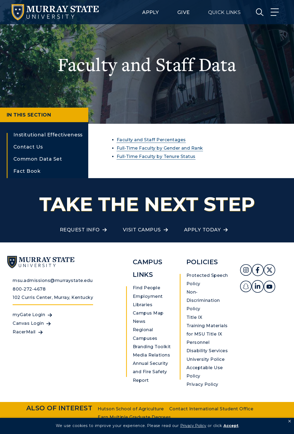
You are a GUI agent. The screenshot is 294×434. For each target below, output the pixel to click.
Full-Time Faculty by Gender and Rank (160, 148)
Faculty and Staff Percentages (151, 139)
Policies (202, 262)
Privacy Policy (202, 384)
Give (183, 12)
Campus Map (148, 313)
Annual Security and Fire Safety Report (150, 372)
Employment (148, 296)
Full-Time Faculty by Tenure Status (156, 156)
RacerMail (24, 331)
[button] (289, 421)
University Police (205, 359)
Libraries (142, 304)
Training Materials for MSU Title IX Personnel (207, 334)
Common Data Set (37, 159)
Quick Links (224, 12)
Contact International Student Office (211, 408)
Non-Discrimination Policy (203, 300)
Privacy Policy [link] (193, 425)
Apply (150, 12)
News (139, 321)
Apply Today (202, 230)
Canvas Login (28, 323)
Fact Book (26, 171)
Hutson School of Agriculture (131, 408)
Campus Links (148, 268)
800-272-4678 (29, 289)
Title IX (194, 317)
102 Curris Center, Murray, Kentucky (53, 297)
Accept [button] (230, 425)
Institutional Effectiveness (48, 135)
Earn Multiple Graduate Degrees (134, 417)
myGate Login (29, 314)
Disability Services (207, 350)
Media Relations (151, 355)
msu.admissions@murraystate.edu (53, 280)
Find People (146, 287)
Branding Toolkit (152, 346)
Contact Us (28, 147)
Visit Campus (142, 230)
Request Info (80, 230)
